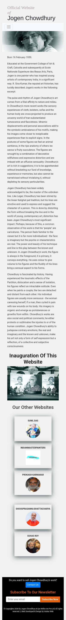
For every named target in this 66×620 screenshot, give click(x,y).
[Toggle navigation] (9, 27)
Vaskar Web (48, 611)
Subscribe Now (50, 599)
